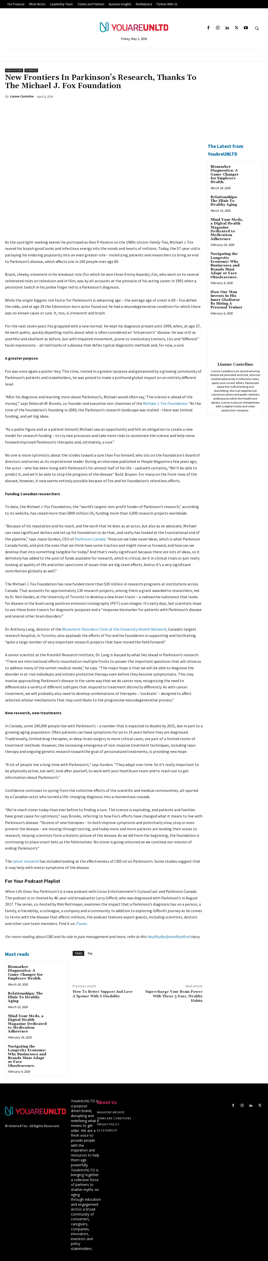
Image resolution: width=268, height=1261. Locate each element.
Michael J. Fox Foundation (165, 403)
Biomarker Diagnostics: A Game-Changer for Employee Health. (25, 973)
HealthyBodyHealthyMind (168, 936)
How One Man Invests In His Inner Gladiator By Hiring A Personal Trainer (226, 300)
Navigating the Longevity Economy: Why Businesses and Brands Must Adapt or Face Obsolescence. (27, 1056)
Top (89, 953)
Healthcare (14, 70)
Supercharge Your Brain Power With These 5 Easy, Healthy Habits (174, 996)
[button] (256, 28)
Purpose (31, 70)
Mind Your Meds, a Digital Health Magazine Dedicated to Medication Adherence (27, 1024)
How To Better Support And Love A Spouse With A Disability (103, 994)
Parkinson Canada (90, 538)
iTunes (81, 923)
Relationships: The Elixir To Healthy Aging (25, 997)
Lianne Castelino (21, 96)
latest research (26, 861)
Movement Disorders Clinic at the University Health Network (114, 628)
